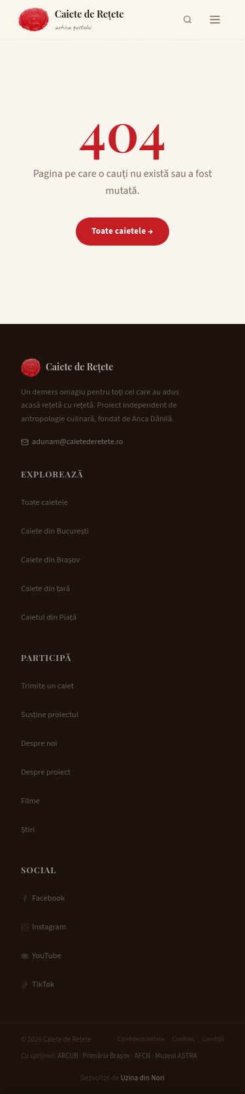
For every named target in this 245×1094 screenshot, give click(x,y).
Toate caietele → (122, 231)
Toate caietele (44, 502)
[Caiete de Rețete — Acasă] (71, 20)
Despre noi (39, 743)
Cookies (183, 1039)
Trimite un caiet (47, 686)
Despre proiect (46, 772)
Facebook (43, 898)
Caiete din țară (45, 588)
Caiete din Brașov (50, 560)
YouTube (41, 955)
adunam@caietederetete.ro (72, 441)
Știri (28, 829)
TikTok (37, 984)
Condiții (213, 1039)
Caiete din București (55, 531)
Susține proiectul (49, 714)
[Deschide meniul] (215, 19)
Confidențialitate (141, 1039)
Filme (30, 801)
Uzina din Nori (143, 1078)
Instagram (43, 927)
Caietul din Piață (48, 617)
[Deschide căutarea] (187, 19)
